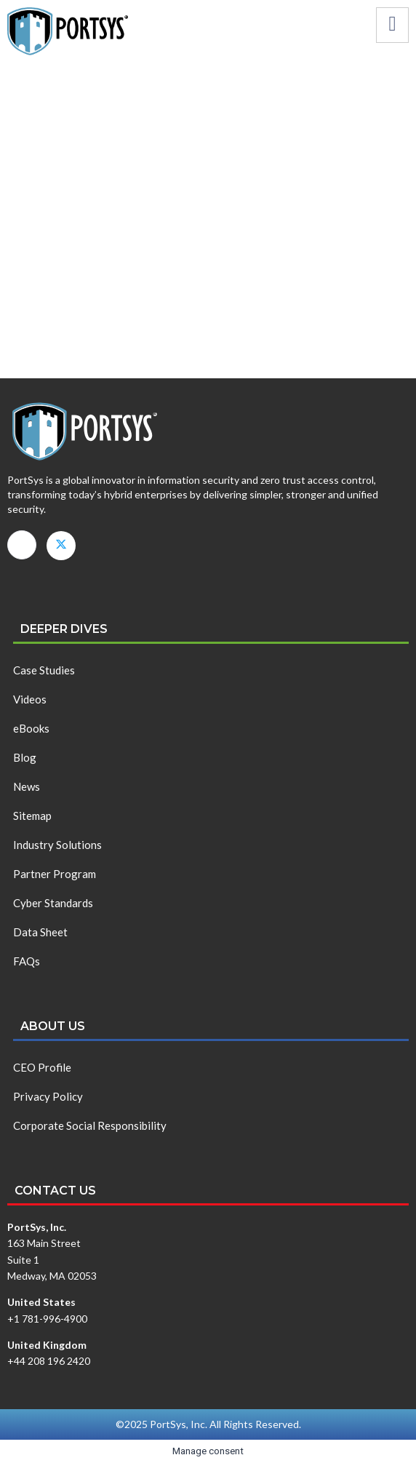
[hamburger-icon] (392, 25)
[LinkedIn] (21, 544)
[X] (61, 545)
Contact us (55, 1190)
